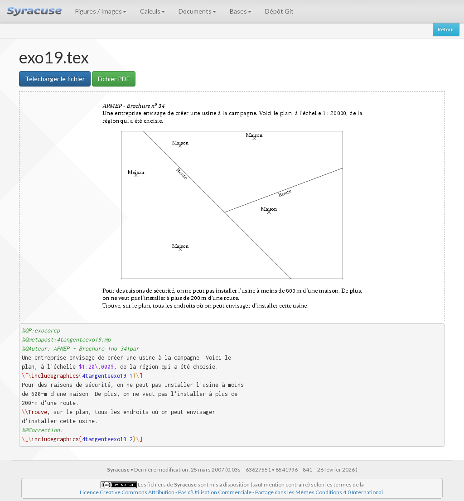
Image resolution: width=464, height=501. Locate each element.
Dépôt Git (279, 11)
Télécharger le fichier (55, 78)
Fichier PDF (114, 78)
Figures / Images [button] (100, 11)
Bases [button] (240, 11)
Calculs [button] (152, 11)
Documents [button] (197, 11)
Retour (446, 29)
